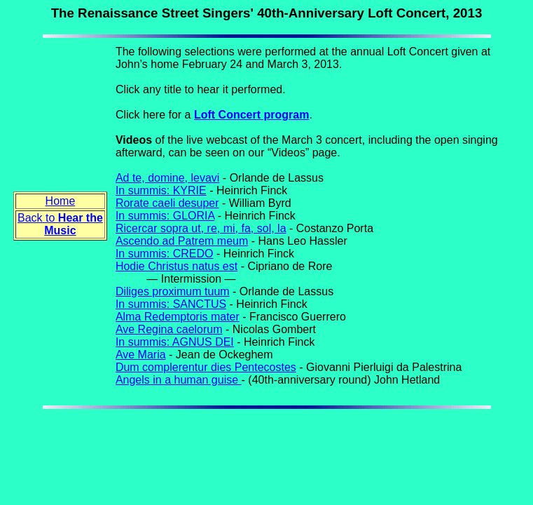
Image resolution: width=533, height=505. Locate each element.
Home (61, 201)
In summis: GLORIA (165, 216)
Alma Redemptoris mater (178, 317)
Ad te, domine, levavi (168, 178)
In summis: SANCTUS (171, 304)
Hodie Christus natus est (176, 266)
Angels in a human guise (179, 380)
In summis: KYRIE (161, 190)
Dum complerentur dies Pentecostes (206, 367)
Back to (60, 224)
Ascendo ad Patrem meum (182, 241)
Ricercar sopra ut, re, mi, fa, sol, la (201, 228)
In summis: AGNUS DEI (175, 342)
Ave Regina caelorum (169, 329)
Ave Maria (141, 355)
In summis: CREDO (165, 254)
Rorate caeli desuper (167, 203)
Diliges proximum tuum (173, 291)
